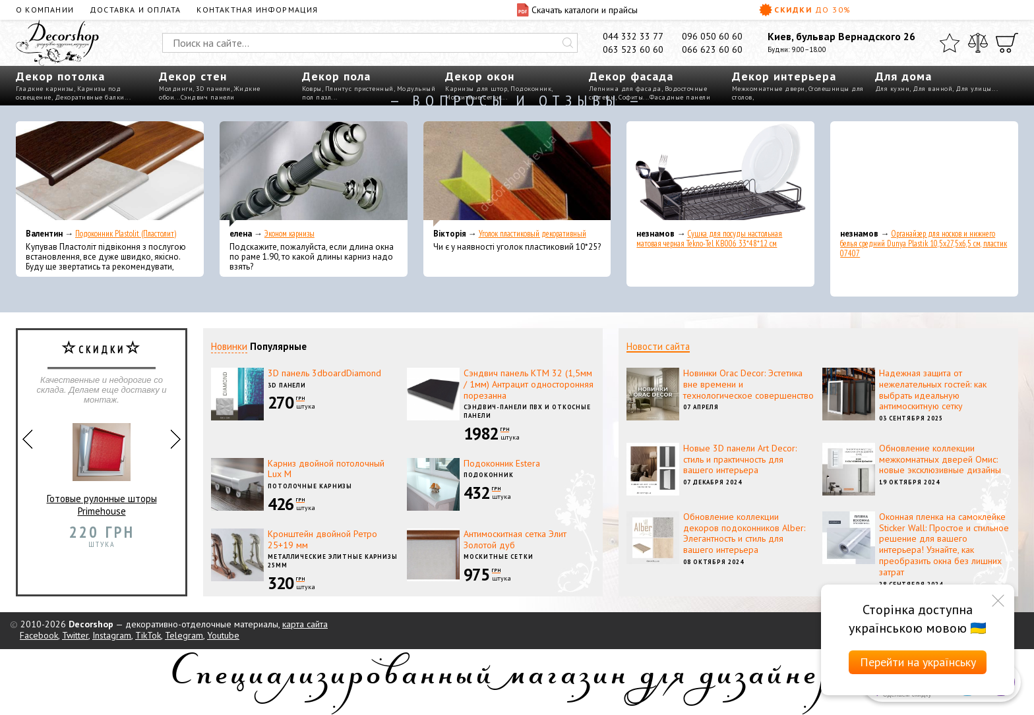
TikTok (148, 635)
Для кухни (892, 88)
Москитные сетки (498, 556)
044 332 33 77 (633, 36)
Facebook (39, 635)
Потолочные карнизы (310, 486)
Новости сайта (658, 346)
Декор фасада (631, 76)
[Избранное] (949, 43)
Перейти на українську (918, 662)
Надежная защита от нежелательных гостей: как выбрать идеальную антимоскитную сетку (933, 389)
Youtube (223, 635)
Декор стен (193, 76)
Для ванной (932, 88)
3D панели (213, 88)
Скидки (805, 9)
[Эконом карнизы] (314, 174)
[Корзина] (1007, 43)
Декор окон (479, 76)
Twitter (75, 635)
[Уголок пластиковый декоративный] (517, 174)
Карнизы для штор (476, 88)
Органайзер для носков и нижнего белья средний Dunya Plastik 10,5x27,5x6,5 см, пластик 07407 (923, 243)
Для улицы (974, 88)
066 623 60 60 (712, 49)
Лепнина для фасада (625, 88)
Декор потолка (60, 76)
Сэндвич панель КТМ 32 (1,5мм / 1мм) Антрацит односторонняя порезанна (528, 384)
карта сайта (305, 624)
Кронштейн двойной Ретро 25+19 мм (322, 539)
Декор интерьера (784, 76)
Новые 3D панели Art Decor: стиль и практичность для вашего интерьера (740, 459)
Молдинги (176, 88)
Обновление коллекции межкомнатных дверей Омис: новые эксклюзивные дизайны (940, 459)
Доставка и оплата (135, 9)
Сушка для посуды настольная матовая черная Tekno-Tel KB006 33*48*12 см (709, 238)
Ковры (312, 88)
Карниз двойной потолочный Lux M (326, 468)
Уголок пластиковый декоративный (532, 233)
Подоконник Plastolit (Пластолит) (125, 233)
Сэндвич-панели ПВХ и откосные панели (527, 411)
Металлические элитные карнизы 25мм (333, 561)
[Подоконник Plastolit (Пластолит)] (110, 174)
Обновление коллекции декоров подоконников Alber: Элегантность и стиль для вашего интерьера (744, 533)
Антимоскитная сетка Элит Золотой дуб (515, 539)
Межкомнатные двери (768, 88)
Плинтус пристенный (359, 88)
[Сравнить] (978, 43)
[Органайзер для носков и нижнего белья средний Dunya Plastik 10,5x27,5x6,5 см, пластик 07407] (924, 174)
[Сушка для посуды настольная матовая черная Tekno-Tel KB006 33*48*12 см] (720, 174)
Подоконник (530, 88)
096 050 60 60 (712, 36)
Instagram (111, 635)
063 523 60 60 (633, 49)
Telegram (184, 635)
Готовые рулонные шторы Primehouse (102, 464)
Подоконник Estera (502, 463)
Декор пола (336, 76)
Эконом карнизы (289, 233)
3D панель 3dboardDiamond (324, 373)
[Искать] (568, 43)
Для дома (903, 76)
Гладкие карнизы (45, 88)
